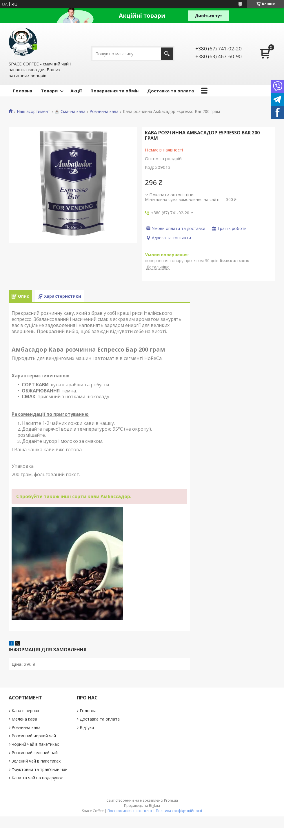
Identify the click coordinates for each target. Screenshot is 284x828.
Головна (22, 91)
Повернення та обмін (114, 91)
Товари (49, 91)
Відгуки (87, 727)
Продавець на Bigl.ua (142, 805)
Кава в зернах (25, 710)
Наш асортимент (33, 111)
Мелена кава (24, 719)
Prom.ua (171, 800)
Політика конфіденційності (179, 810)
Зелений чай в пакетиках (36, 761)
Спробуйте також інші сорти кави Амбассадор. (73, 496)
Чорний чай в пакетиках (35, 744)
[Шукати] (167, 53)
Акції (76, 91)
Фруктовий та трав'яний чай (40, 769)
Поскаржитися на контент (130, 810)
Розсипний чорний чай (34, 736)
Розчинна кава (104, 111)
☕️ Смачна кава (69, 111)
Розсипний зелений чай (35, 752)
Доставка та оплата (170, 91)
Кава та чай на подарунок (37, 778)
